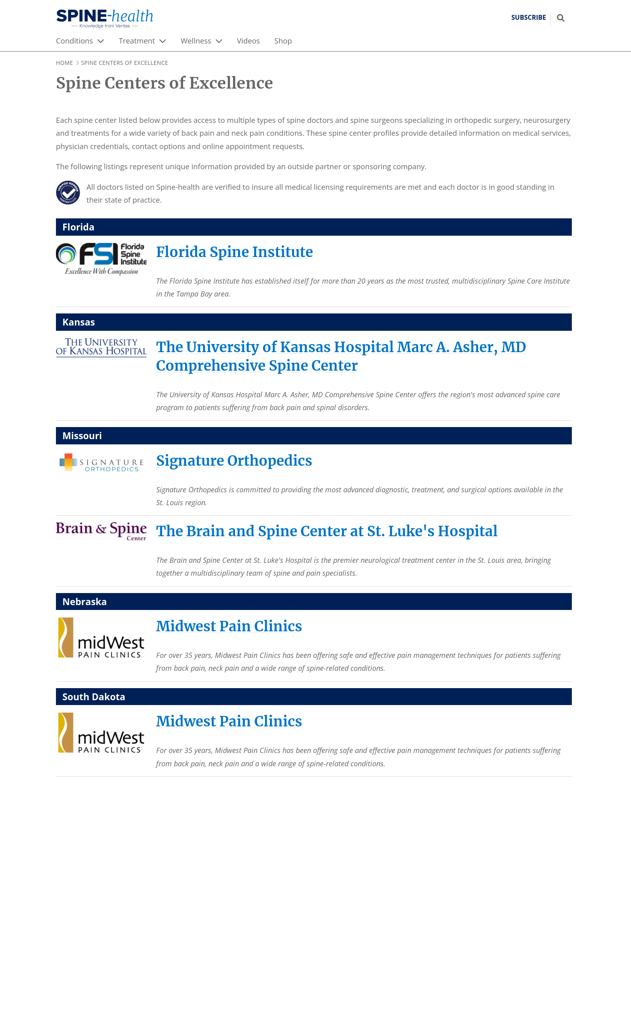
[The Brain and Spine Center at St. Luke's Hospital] (327, 531)
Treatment (137, 40)
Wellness (196, 40)
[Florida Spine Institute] (234, 252)
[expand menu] (100, 40)
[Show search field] (561, 18)
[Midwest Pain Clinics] (229, 626)
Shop (283, 40)
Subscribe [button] (528, 18)
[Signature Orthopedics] (234, 460)
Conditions (74, 40)
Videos (248, 40)
